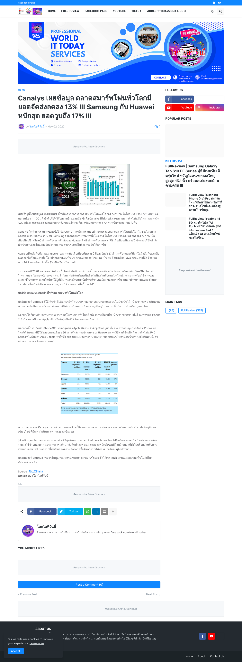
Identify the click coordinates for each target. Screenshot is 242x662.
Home (21, 90)
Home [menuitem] (52, 11)
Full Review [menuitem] (70, 11)
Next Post (152, 594)
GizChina (36, 471)
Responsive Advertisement (89, 146)
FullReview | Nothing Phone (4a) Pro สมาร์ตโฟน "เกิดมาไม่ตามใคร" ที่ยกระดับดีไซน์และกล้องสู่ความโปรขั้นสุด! (205, 202)
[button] (212, 11)
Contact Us (217, 656)
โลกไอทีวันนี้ (46, 527)
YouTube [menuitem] (119, 11)
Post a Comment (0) (89, 584)
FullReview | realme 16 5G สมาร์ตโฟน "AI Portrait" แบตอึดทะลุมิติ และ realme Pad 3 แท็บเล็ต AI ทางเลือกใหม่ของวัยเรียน (205, 228)
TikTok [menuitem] (136, 11)
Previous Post (28, 594)
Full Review (192, 310)
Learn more (37, 643)
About (201, 656)
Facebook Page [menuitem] (96, 11)
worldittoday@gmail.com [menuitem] (166, 11)
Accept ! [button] (16, 651)
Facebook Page (26, 2)
